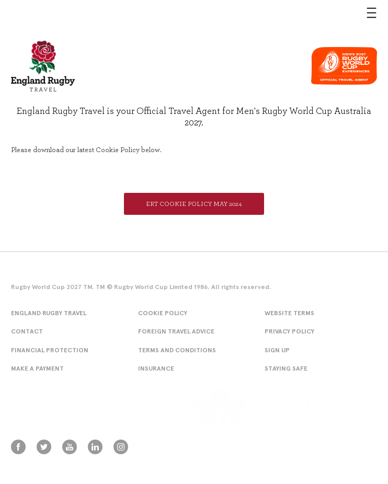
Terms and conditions (177, 350)
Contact (27, 331)
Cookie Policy (162, 313)
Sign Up (277, 350)
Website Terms (289, 313)
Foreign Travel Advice (176, 331)
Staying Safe (286, 368)
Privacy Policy (289, 331)
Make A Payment (37, 368)
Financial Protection (49, 350)
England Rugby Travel (48, 313)
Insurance (156, 368)
